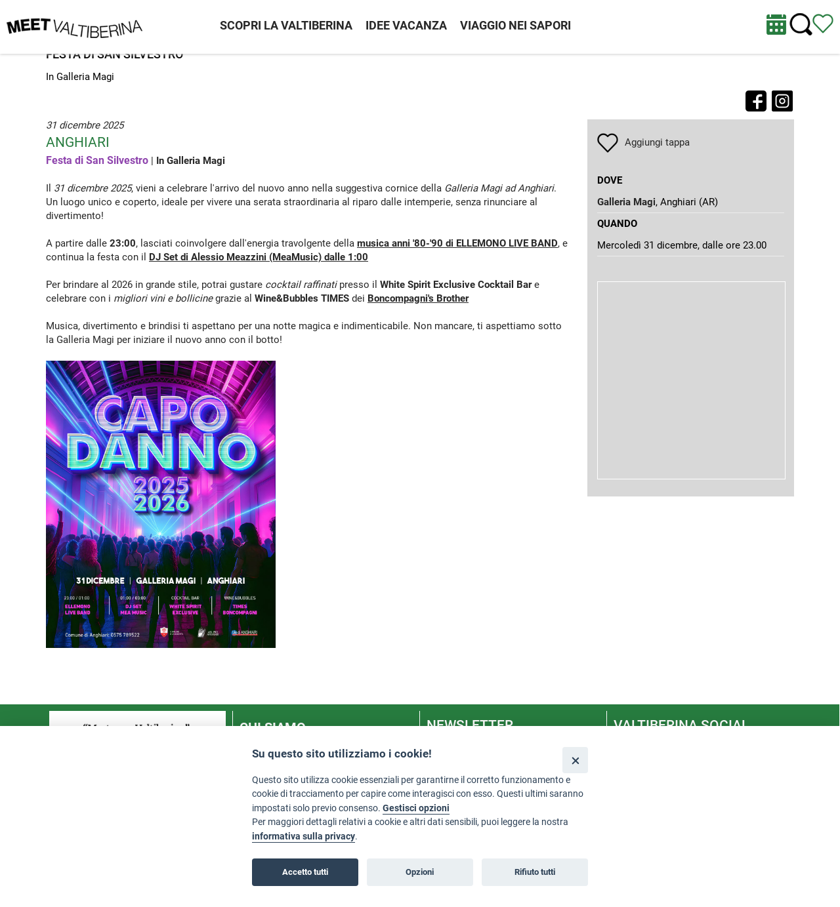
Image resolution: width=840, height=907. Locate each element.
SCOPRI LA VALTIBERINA (286, 25)
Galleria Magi (626, 202)
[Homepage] (74, 26)
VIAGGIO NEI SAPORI (515, 25)
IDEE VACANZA (406, 25)
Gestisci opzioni (416, 808)
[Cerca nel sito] (800, 24)
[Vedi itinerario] (822, 23)
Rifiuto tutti (534, 872)
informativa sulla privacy (303, 836)
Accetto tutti (305, 872)
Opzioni (420, 872)
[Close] (575, 760)
